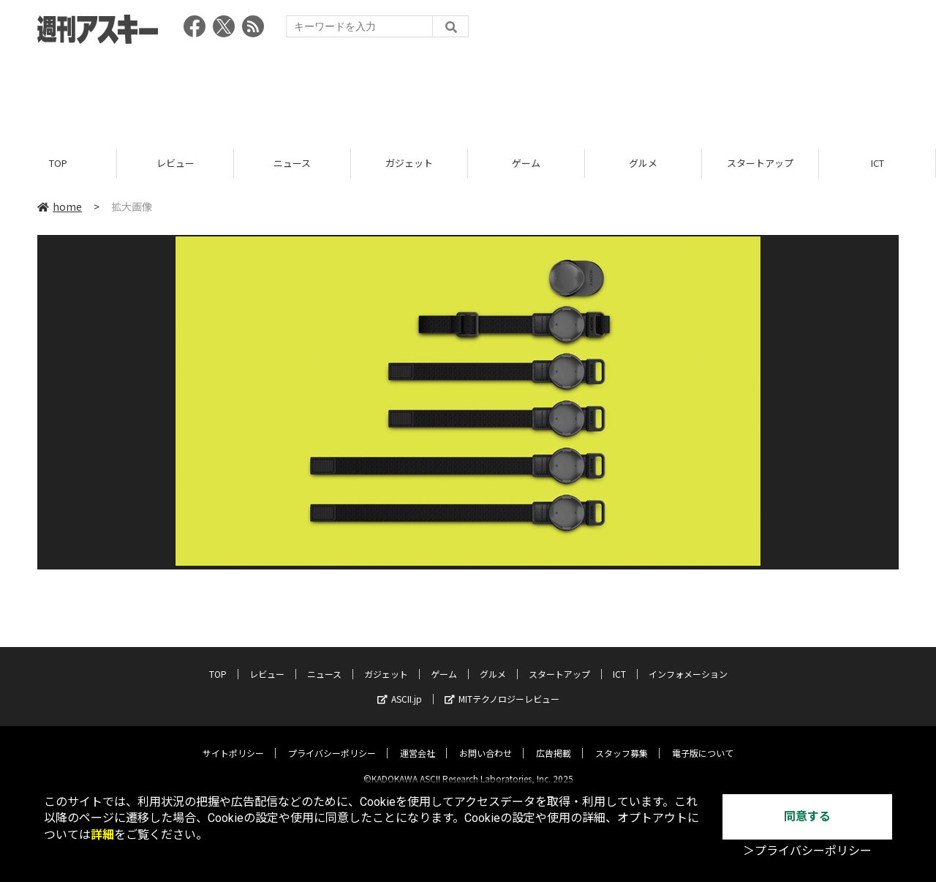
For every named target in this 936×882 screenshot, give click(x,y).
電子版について (702, 741)
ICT (877, 163)
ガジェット (409, 163)
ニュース (292, 163)
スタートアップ (760, 163)
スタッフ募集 (621, 741)
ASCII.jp (399, 687)
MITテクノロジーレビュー (502, 687)
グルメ (643, 163)
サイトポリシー (233, 741)
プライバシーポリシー (332, 741)
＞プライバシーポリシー (807, 851)
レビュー (175, 163)
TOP (58, 163)
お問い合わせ (485, 741)
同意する (807, 816)
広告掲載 (553, 741)
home (59, 206)
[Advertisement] (468, 91)
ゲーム (526, 163)
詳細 (102, 835)
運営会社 (417, 741)
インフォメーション (688, 662)
